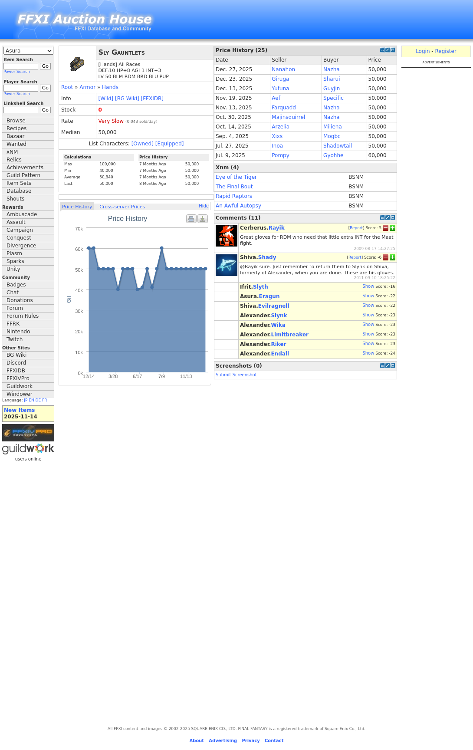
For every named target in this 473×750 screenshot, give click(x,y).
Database (19, 191)
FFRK (13, 324)
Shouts (15, 199)
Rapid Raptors (234, 196)
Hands (110, 87)
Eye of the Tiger (236, 177)
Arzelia (280, 127)
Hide (204, 206)
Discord (16, 363)
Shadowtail (337, 146)
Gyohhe (333, 155)
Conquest (19, 238)
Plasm (14, 253)
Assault (16, 222)
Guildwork (20, 386)
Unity (13, 269)
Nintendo (18, 332)
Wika (278, 325)
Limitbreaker (290, 335)
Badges (16, 285)
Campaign (20, 230)
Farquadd (284, 108)
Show (368, 286)
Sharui (331, 79)
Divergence (21, 246)
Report (356, 228)
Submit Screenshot (236, 374)
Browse (16, 121)
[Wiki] (106, 98)
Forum (15, 308)
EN (31, 400)
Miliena (332, 127)
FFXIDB (16, 371)
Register (445, 51)
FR (44, 400)
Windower (20, 394)
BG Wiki (16, 355)
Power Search (16, 71)
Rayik (277, 228)
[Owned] (142, 144)
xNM (12, 152)
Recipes (16, 128)
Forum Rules (23, 316)
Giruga (280, 79)
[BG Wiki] (127, 98)
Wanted (16, 144)
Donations (20, 300)
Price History (77, 207)
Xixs (277, 136)
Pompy (280, 155)
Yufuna (280, 89)
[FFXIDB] (152, 98)
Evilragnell (273, 306)
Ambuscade (22, 214)
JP (25, 400)
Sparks (15, 261)
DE (38, 400)
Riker (278, 344)
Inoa (277, 146)
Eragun (269, 296)
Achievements (25, 167)
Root (67, 87)
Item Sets (19, 183)
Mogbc (332, 136)
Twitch (15, 339)
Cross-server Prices (122, 207)
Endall (280, 354)
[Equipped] (169, 144)
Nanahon (283, 69)
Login (423, 51)
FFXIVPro (18, 378)
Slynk (279, 315)
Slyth (260, 287)
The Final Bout (234, 187)
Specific (333, 98)
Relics (14, 160)
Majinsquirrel (288, 117)
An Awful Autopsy (238, 206)
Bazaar (16, 136)
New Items (19, 410)
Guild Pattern (23, 175)
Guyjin (331, 89)
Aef (276, 98)
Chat (13, 292)
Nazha (331, 69)
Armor (87, 87)
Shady (267, 257)
